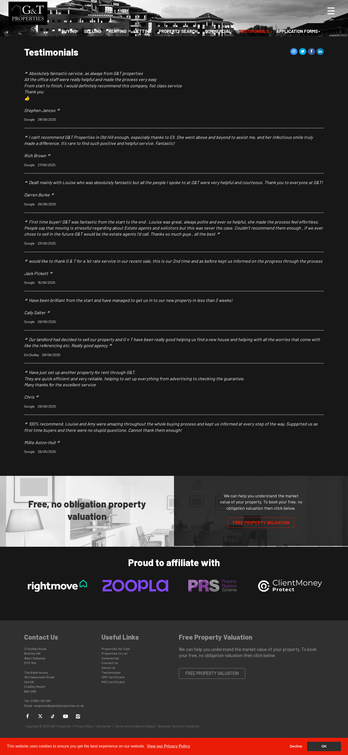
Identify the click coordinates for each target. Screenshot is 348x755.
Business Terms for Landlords (178, 726)
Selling (92, 32)
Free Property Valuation (261, 522)
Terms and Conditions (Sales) (135, 726)
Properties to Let (115, 653)
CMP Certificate (113, 677)
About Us (108, 667)
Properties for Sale (116, 649)
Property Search (178, 32)
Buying (69, 32)
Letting (143, 32)
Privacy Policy (83, 726)
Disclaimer (104, 726)
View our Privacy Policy (168, 746)
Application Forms (298, 32)
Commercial (218, 32)
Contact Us (110, 663)
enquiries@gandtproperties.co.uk (59, 705)
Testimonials (254, 32)
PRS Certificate (113, 682)
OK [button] (324, 746)
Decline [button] (296, 746)
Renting (117, 32)
